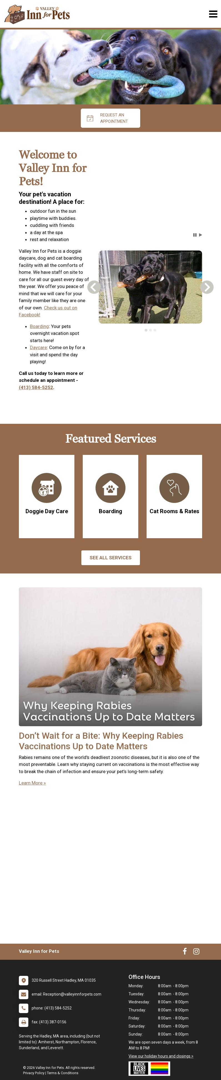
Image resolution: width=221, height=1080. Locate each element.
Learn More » (32, 783)
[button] (195, 235)
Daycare (38, 347)
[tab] (146, 330)
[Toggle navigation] (213, 14)
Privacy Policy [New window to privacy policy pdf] (33, 1073)
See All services (111, 557)
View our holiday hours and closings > (161, 1056)
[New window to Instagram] (196, 952)
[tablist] (150, 330)
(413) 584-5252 (36, 387)
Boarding (39, 326)
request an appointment (107, 118)
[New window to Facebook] (185, 952)
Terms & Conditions (62, 1073)
